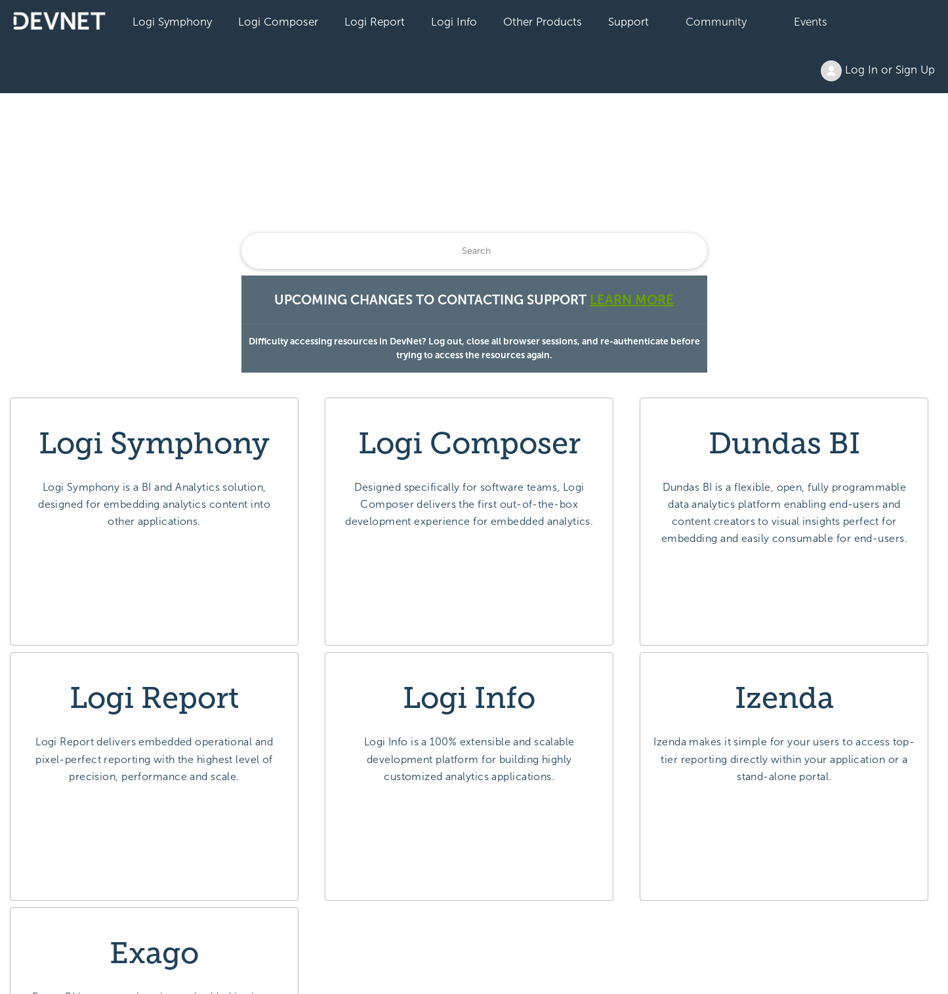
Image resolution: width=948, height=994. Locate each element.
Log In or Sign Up (878, 70)
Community (716, 21)
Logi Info (454, 21)
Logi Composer (278, 21)
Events (810, 21)
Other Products (542, 21)
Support (628, 21)
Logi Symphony (172, 21)
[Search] (474, 251)
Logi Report (374, 21)
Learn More (632, 300)
